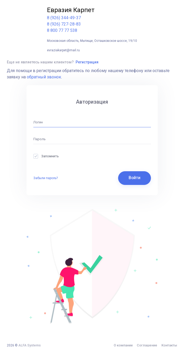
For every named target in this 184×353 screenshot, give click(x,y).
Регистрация (87, 62)
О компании (123, 345)
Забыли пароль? (45, 178)
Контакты (169, 345)
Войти (134, 177)
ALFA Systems (29, 345)
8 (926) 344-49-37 (64, 17)
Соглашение (147, 345)
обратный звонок (44, 76)
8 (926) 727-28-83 (64, 24)
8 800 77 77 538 (62, 30)
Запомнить (46, 156)
